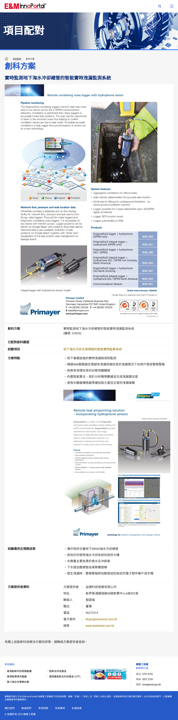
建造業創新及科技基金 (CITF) (64, 676)
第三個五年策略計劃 (18, 681)
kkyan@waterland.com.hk (101, 619)
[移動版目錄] (172, 6)
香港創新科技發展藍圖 (19, 671)
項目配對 (17, 59)
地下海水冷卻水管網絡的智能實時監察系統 (92, 349)
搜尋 (159, 6)
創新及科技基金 (57, 671)
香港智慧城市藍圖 (17, 676)
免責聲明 (60, 708)
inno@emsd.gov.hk (151, 684)
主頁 (6, 58)
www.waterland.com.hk (100, 626)
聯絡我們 (26, 708)
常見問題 (43, 708)
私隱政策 (77, 708)
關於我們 (9, 708)
